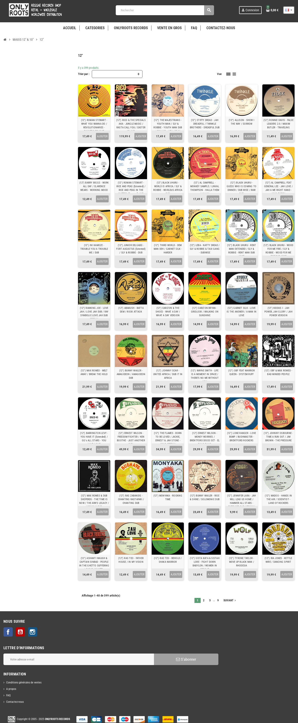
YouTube (20, 632)
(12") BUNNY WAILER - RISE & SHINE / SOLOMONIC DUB (205, 497)
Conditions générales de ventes (23, 682)
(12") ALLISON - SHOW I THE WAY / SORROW (241, 122)
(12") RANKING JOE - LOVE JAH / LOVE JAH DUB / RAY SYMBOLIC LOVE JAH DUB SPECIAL (94, 314)
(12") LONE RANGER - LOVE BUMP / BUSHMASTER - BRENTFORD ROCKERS (241, 437)
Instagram (32, 632)
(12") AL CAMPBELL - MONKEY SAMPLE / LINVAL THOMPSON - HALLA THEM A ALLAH (204, 188)
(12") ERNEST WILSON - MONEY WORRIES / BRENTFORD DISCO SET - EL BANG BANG (205, 439)
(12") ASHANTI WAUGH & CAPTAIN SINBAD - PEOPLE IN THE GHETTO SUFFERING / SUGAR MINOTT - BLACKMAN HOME (94, 565)
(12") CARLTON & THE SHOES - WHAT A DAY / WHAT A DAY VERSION (168, 312)
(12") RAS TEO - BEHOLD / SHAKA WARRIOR (168, 560)
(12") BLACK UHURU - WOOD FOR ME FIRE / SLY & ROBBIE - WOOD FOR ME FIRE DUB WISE (278, 251)
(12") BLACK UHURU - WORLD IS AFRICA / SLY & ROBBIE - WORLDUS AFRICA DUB (167, 188)
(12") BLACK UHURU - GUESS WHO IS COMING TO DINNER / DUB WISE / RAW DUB (241, 188)
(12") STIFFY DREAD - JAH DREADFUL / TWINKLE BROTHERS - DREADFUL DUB (205, 124)
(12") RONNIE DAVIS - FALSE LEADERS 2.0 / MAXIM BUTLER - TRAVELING (278, 124)
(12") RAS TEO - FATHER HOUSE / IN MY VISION (131, 560)
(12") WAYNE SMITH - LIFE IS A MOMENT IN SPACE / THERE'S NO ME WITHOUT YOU (205, 376)
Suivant (230, 600)
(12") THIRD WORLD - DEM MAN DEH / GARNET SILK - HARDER (168, 249)
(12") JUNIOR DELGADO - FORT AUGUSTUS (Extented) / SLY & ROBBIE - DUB (130, 249)
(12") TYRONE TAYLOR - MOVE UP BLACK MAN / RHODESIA (241, 562)
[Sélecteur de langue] (289, 10)
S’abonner (186, 659)
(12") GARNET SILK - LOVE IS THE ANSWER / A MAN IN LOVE (241, 312)
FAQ (8, 695)
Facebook (8, 632)
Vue (219, 74)
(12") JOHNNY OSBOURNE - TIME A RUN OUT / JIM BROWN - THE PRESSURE (278, 437)
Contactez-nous (15, 701)
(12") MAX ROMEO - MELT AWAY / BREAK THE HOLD (94, 372)
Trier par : (84, 74)
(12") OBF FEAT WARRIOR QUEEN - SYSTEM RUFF (241, 372)
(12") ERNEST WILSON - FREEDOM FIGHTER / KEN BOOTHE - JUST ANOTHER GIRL (131, 439)
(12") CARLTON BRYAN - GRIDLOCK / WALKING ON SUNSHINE (205, 312)
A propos (11, 689)
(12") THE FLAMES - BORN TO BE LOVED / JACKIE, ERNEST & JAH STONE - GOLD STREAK (168, 439)
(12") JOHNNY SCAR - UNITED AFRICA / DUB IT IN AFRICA (167, 374)
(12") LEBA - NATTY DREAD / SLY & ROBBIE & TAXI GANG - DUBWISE (205, 249)
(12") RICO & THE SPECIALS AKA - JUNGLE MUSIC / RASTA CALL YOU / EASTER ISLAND (131, 126)
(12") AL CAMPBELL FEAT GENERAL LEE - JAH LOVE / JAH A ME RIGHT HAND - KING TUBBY (278, 188)
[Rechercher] (165, 10)
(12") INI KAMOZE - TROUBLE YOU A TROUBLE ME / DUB (94, 249)
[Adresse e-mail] (78, 659)
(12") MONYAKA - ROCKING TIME (167, 497)
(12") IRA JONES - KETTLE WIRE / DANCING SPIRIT (278, 560)
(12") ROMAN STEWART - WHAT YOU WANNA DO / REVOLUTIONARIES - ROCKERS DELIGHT (94, 126)
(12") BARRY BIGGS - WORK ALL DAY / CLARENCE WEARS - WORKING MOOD (94, 186)
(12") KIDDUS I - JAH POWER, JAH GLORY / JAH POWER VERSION (278, 312)
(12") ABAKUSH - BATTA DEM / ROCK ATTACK (131, 310)
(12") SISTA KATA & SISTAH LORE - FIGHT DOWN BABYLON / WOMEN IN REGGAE (205, 564)
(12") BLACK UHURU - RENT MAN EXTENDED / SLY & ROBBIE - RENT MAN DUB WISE (241, 251)
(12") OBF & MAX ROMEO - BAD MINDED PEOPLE (278, 372)
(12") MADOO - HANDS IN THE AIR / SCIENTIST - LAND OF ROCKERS (278, 499)
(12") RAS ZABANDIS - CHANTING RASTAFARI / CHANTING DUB (131, 499)
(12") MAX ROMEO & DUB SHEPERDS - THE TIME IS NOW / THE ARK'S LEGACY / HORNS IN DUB (94, 501)
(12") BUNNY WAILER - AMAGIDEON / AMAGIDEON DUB (131, 374)
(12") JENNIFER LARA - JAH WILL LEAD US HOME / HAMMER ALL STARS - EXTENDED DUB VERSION (241, 501)
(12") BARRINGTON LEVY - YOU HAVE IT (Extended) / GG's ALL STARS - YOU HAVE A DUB (94, 439)
